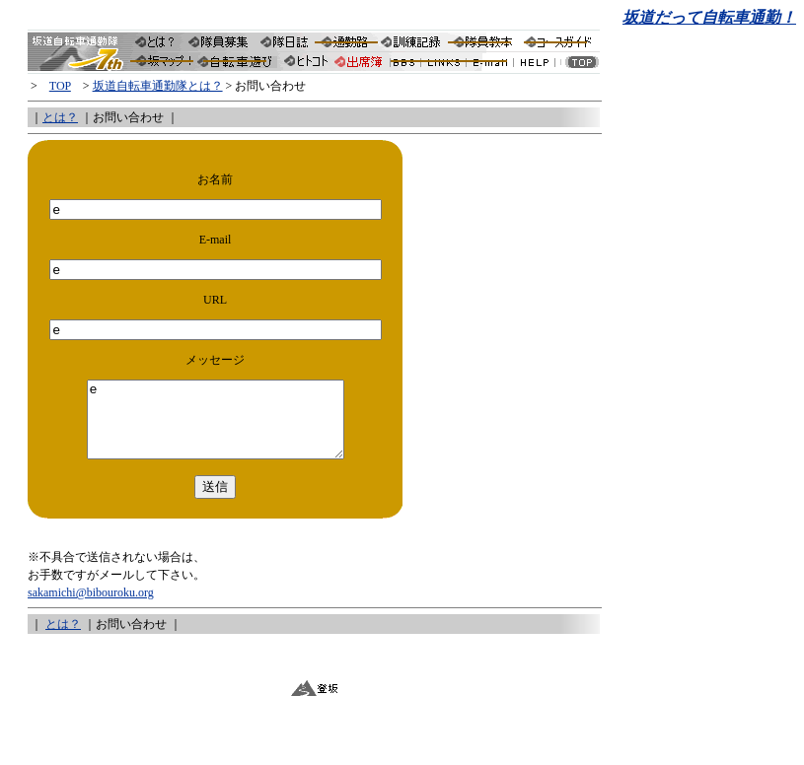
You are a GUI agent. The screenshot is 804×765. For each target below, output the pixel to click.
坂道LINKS (450, 64)
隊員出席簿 (360, 64)
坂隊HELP (538, 64)
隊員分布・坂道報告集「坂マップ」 (164, 64)
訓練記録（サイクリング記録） (411, 41)
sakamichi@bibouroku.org (91, 607)
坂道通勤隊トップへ (80, 64)
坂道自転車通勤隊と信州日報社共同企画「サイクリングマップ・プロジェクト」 (238, 64)
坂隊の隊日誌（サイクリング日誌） (285, 41)
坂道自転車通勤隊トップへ (80, 41)
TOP (60, 86)
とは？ (60, 117)
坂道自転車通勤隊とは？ (158, 41)
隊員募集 (220, 41)
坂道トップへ (580, 64)
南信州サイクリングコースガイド (560, 41)
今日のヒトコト (305, 64)
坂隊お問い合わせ (494, 64)
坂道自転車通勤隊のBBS (408, 64)
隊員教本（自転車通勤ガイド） (484, 41)
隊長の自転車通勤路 (345, 41)
